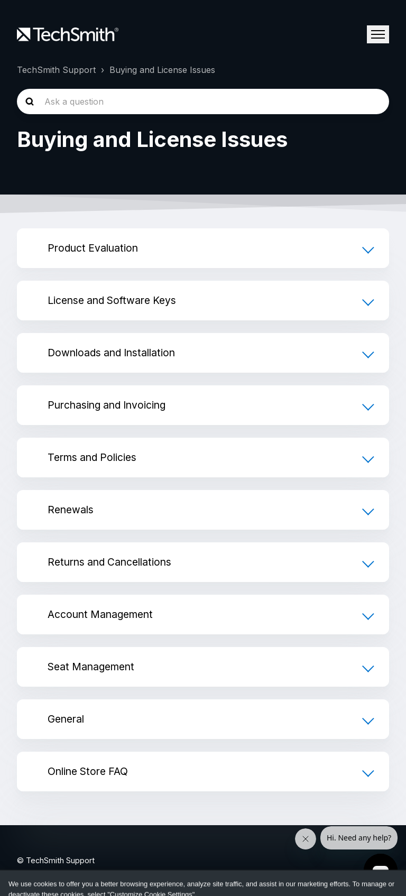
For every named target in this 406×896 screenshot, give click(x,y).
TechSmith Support (56, 69)
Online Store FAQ (88, 771)
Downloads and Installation (111, 352)
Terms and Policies (92, 457)
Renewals (71, 509)
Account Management (100, 614)
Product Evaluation (93, 248)
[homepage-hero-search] (203, 101)
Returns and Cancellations (109, 562)
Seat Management (91, 666)
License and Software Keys (112, 300)
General (66, 719)
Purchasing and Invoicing (106, 405)
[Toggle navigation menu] (378, 34)
